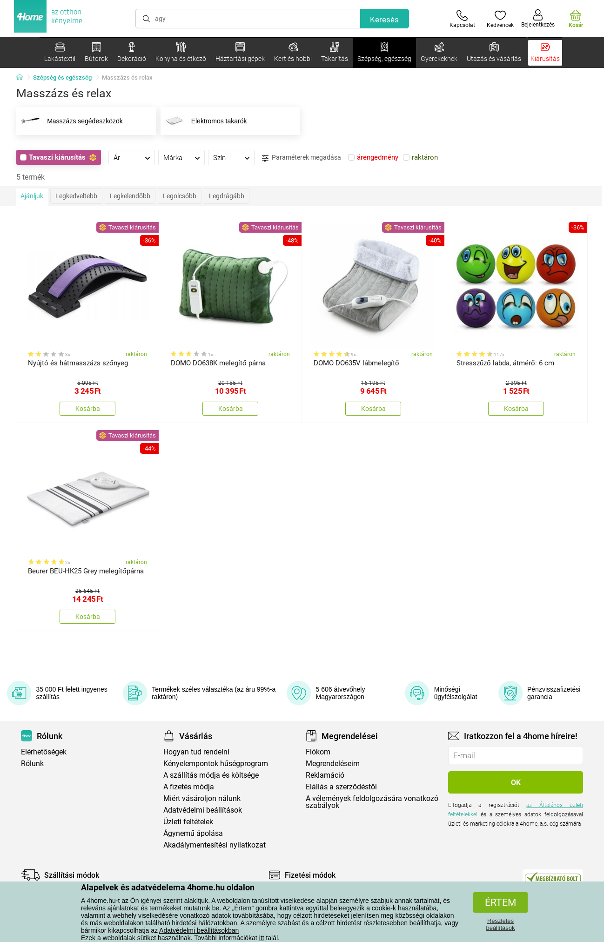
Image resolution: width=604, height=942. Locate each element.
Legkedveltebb (76, 196)
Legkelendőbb (130, 196)
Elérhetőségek (44, 751)
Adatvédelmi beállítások (202, 810)
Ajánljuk (31, 196)
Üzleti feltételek (188, 821)
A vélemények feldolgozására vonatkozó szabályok (372, 802)
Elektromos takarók (204, 121)
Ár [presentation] (117, 158)
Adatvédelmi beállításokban (199, 930)
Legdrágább (226, 196)
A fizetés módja (188, 786)
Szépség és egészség (62, 77)
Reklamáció (325, 775)
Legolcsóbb (179, 196)
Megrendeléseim (333, 763)
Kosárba (87, 408)
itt (261, 938)
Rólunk (32, 763)
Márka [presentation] (172, 158)
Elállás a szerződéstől (341, 786)
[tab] (131, 157)
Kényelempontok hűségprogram (215, 763)
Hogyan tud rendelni (196, 751)
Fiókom (318, 751)
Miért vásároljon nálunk (202, 798)
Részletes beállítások (500, 924)
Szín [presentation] (219, 158)
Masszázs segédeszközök (70, 121)
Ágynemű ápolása (193, 833)
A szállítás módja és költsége (211, 775)
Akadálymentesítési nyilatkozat (214, 844)
